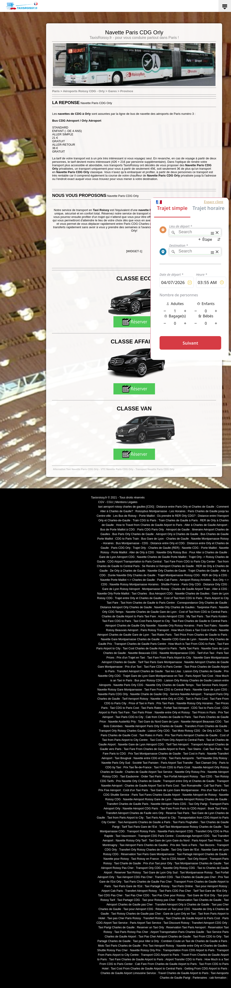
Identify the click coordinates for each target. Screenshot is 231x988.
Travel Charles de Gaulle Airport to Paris (183, 973)
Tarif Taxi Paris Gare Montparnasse (160, 662)
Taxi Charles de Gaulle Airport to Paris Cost (193, 918)
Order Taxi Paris (151, 776)
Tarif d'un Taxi (205, 653)
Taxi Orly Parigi (197, 804)
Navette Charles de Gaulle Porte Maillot (161, 557)
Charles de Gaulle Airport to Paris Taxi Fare (129, 616)
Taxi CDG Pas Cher (110, 895)
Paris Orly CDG (191, 584)
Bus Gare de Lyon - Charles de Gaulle (165, 538)
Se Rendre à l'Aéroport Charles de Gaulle (168, 566)
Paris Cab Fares (167, 579)
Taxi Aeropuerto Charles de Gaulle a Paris (144, 822)
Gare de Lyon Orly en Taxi (179, 913)
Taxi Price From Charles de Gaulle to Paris (200, 634)
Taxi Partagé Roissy (156, 886)
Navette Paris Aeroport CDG (175, 831)
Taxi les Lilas (173, 671)
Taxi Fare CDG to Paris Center (163, 666)
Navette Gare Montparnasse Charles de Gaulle (130, 639)
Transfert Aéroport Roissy (141, 890)
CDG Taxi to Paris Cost (205, 708)
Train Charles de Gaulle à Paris (178, 520)
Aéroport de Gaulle (178, 529)
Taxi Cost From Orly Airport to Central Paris (177, 740)
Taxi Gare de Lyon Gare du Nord (169, 840)
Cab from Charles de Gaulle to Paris (168, 717)
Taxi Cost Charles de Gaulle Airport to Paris (150, 648)
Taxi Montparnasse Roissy (196, 872)
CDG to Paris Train (127, 538)
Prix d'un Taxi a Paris (214, 790)
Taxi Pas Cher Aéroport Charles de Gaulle (164, 936)
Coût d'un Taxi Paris (135, 790)
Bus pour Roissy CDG (148, 680)
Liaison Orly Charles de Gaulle (202, 671)
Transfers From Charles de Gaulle (206, 726)
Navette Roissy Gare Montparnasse (119, 689)
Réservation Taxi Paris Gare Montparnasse (147, 854)
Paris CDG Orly (121, 547)
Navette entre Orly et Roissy (172, 712)
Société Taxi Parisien (145, 762)
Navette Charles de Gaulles (192, 593)
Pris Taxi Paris (165, 703)
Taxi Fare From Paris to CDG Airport (182, 808)
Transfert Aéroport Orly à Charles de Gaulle (182, 904)
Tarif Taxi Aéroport (177, 744)
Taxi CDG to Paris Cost (124, 708)
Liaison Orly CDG (159, 730)
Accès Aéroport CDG (171, 616)
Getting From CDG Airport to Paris (205, 968)
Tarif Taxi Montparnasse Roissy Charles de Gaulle (190, 826)
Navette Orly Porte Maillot (113, 593)
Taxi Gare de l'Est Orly (201, 895)
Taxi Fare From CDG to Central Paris (167, 689)
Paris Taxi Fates (207, 625)
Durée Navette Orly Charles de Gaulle (131, 575)
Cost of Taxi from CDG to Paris (183, 598)
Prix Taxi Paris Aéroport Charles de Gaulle (191, 735)
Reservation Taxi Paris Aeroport (186, 927)
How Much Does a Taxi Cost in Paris (194, 630)
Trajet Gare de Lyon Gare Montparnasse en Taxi (153, 675)
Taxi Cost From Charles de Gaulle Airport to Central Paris (146, 968)
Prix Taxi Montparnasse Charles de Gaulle (154, 753)
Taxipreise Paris (207, 607)
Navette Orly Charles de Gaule (166, 570)
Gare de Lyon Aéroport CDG (116, 557)
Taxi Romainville (191, 785)
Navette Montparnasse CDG (177, 653)
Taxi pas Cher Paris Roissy (124, 918)
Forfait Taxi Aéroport (176, 708)
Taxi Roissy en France (145, 858)
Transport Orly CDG (148, 868)
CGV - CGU (105, 502)
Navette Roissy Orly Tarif (131, 840)
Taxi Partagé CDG (128, 900)
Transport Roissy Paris (141, 831)
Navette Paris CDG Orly (113, 694)
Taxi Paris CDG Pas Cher (175, 890)
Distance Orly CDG (215, 584)
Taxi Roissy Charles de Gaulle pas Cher (136, 913)
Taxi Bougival (123, 758)
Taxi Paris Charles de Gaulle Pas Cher (148, 881)
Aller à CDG (219, 589)
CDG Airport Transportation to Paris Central (135, 561)
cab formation (217, 977)
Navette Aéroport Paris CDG (168, 804)
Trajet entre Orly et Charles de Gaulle (138, 598)
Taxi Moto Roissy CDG (186, 730)
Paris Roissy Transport (155, 630)
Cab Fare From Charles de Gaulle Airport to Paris (166, 964)
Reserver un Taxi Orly (150, 927)
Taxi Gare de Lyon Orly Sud (160, 872)
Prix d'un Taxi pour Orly (157, 863)
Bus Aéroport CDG (161, 593)
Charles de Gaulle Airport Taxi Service (149, 772)
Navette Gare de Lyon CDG (210, 689)
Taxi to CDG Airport (173, 858)
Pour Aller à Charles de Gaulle (208, 552)
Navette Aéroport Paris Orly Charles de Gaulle (153, 726)
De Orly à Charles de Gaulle (127, 570)
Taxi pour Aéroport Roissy (211, 886)
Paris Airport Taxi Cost (199, 675)
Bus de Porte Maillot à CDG (117, 529)
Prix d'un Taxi (133, 666)
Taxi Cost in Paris (194, 753)
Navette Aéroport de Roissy (199, 794)
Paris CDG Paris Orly (150, 529)
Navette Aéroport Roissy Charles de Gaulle (200, 799)
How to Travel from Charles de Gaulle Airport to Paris (149, 525)
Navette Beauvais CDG (142, 653)
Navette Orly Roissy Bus (171, 552)
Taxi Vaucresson (126, 836)
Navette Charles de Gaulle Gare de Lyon (151, 611)
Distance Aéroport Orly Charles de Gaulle (126, 607)
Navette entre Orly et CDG (167, 698)
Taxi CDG (206, 776)
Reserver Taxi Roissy (127, 872)
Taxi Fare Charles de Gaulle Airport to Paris (136, 959)
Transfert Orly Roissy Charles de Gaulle (144, 849)
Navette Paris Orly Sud (115, 762)
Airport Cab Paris (112, 890)
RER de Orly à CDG (214, 575)
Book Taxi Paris (217, 808)
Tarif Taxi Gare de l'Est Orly (210, 890)
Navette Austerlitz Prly (122, 721)
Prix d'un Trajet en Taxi (131, 657)
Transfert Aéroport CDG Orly (209, 922)
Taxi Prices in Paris (204, 712)
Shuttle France (170, 584)
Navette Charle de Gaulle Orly (149, 694)
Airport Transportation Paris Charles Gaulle (177, 932)
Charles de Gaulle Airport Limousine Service (128, 973)
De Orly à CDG (211, 730)
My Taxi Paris (194, 616)
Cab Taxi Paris (212, 749)
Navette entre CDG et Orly (150, 758)
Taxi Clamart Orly (206, 762)
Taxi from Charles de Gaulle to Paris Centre (148, 602)
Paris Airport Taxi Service (145, 922)
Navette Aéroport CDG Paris (140, 808)
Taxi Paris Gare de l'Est (127, 886)
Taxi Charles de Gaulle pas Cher (195, 877)
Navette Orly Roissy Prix (190, 772)
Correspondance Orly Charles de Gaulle (202, 602)
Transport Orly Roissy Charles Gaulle (122, 730)
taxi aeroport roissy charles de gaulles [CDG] (126, 506)
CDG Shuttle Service (116, 794)
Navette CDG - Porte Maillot (199, 547)
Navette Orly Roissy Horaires (176, 625)
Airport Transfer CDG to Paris (183, 959)
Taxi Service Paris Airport (211, 685)
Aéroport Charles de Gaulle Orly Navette (130, 625)
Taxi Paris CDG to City (129, 717)
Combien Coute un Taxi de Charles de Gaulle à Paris (194, 941)
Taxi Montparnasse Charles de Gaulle (197, 863)
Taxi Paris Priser (142, 712)
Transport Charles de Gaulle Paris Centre (140, 643)
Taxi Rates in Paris (151, 735)
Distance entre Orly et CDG (167, 543)
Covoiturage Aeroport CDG (193, 836)
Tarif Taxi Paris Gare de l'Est (139, 826)
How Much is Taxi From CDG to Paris (191, 643)
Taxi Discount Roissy (176, 922)
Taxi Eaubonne (129, 776)
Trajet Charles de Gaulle (203, 570)
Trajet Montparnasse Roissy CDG (179, 575)
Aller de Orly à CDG (141, 552)
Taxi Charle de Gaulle (127, 863)
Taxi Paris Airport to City (161, 817)
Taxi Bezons (207, 845)
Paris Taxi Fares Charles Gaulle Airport (156, 794)
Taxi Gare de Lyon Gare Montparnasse (174, 790)
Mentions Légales (126, 502)
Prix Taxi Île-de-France (137, 767)
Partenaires (200, 977)
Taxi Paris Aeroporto (181, 758)
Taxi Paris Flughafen (185, 822)
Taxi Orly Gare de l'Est (185, 849)
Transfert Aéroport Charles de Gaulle (140, 671)
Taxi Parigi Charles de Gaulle (116, 927)
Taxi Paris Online (182, 886)
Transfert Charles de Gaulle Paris (128, 804)
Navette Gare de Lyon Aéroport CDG (141, 744)
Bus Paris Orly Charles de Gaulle (133, 534)
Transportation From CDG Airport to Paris (189, 950)
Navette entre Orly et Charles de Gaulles (201, 945)
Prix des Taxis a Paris (183, 845)
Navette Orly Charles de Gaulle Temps (170, 685)
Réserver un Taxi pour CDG (172, 909)
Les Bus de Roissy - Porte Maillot (134, 515)
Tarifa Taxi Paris (189, 648)
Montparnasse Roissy (155, 589)
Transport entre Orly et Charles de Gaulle (189, 781)
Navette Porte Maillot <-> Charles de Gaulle (127, 579)
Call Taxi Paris (212, 785)
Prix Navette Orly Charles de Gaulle (138, 781)
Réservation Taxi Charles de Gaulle (199, 900)
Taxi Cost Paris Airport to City (151, 621)
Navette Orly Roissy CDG (179, 868)
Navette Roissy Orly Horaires (194, 703)
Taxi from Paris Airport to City (125, 817)
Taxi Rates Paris (161, 634)
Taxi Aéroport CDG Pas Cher (135, 877)
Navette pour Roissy (116, 858)
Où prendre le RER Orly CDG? (176, 515)
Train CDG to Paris (144, 520)
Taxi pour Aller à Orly (146, 941)
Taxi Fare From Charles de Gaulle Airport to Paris (154, 749)
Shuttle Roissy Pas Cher (112, 950)
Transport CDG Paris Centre (155, 836)
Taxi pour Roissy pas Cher (158, 900)
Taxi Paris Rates (151, 708)
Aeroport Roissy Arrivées (195, 579)
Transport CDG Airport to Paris (160, 954)
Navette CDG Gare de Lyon (179, 639)
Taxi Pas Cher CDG (137, 895)
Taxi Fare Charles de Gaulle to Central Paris (199, 621)
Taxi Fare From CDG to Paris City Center (189, 561)
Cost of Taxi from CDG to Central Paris (203, 611)
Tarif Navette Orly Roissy (211, 758)
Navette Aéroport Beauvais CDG (201, 721)
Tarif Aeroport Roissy (135, 698)
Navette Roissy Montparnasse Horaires (134, 584)
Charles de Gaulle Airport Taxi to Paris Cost (152, 785)
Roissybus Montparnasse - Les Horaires (160, 511)
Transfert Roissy (153, 918)
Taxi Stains (194, 749)
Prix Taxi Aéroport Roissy (158, 945)
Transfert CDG (164, 877)
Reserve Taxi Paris (177, 813)
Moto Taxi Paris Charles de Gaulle (119, 945)
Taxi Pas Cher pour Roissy (168, 895)
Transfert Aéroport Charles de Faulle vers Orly (135, 813)
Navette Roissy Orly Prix (145, 950)
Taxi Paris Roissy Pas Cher (131, 932)
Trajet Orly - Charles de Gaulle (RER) (156, 547)
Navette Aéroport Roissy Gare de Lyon (147, 799)
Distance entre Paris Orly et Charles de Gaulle (185, 506)
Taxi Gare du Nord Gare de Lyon (158, 721)
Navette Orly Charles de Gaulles (174, 607)
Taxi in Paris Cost (196, 698)
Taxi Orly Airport (197, 858)
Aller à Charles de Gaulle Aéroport (205, 525)
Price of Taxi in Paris (141, 703)
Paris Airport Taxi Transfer (177, 762)
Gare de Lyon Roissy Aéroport (121, 589)
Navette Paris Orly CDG (128, 685)
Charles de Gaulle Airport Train (190, 589)
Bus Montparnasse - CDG (132, 543)
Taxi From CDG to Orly (207, 936)
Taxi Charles (139, 593)
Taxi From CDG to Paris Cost (172, 767)
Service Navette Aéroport (185, 694)
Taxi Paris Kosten (216, 616)
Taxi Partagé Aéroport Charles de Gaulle (202, 854)
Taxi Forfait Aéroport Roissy (180, 776)
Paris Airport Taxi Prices (206, 840)
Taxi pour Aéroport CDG (138, 909)
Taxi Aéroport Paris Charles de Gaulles (144, 845)
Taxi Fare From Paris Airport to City (169, 657)
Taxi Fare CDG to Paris (116, 621)
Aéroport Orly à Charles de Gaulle (177, 534)
